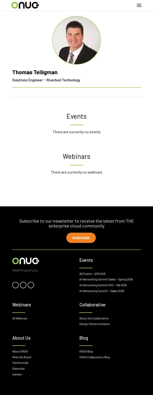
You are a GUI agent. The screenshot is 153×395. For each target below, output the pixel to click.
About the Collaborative (94, 318)
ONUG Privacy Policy (25, 270)
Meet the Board (21, 357)
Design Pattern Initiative (94, 324)
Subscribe (81, 238)
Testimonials (20, 362)
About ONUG (20, 351)
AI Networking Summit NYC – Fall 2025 (103, 285)
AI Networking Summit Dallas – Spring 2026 (106, 279)
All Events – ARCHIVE (92, 273)
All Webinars (19, 318)
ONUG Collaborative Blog (94, 357)
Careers (17, 374)
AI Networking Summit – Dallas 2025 (101, 291)
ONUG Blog (86, 351)
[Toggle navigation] (139, 5)
